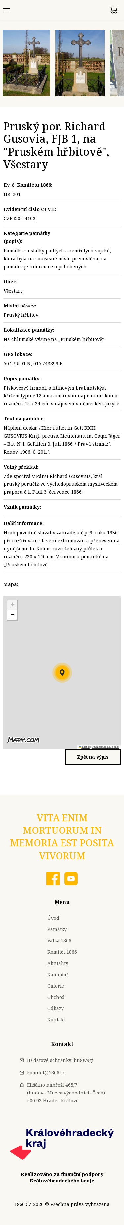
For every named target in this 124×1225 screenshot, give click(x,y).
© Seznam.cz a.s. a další (105, 746)
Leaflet (84, 746)
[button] (62, 672)
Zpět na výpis (93, 757)
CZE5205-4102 (19, 218)
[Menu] (6, 10)
